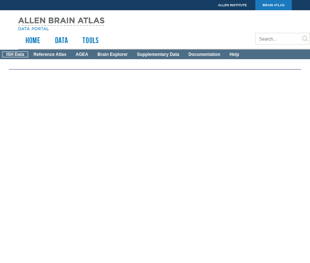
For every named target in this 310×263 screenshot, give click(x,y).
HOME (33, 40)
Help (234, 54)
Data (61, 40)
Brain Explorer (112, 54)
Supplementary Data (158, 54)
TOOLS (90, 40)
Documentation (204, 54)
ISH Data (15, 54)
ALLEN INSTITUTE (232, 5)
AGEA (81, 54)
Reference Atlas (50, 54)
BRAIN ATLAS (273, 5)
